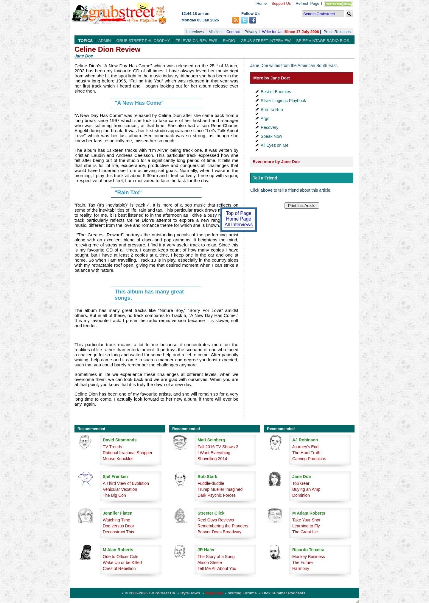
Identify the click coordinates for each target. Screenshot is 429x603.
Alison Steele (210, 562)
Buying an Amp (306, 489)
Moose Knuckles (118, 458)
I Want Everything (214, 452)
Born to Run (272, 109)
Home (262, 3)
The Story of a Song (216, 556)
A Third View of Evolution (126, 483)
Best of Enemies (276, 91)
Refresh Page (307, 3)
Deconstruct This (118, 531)
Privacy (251, 31)
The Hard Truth (306, 452)
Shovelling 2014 (212, 458)
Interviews (195, 31)
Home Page (238, 218)
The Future (302, 562)
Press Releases (337, 31)
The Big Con (114, 495)
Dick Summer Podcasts (283, 593)
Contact (233, 31)
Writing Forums (242, 593)
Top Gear (301, 483)
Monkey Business (308, 556)
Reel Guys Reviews (216, 520)
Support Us (281, 3)
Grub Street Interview (266, 40)
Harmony (300, 568)
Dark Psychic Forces (217, 495)
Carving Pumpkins (309, 458)
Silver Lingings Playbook (283, 100)
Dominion (301, 495)
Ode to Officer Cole (121, 556)
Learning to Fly (306, 526)
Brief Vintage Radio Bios (322, 40)
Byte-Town (190, 593)
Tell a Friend (265, 178)
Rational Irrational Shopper (128, 452)
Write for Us (272, 31)
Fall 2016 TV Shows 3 (218, 446)
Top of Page (238, 213)
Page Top (214, 593)
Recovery (269, 127)
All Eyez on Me (274, 145)
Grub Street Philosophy (143, 40)
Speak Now (271, 136)
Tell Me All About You (217, 568)
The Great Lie (305, 531)
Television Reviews (196, 40)
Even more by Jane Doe (276, 161)
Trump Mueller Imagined (220, 489)
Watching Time (116, 520)
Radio (229, 40)
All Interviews (239, 224)
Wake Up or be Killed (122, 562)
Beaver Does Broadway (219, 531)
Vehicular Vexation (120, 489)
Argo (265, 118)
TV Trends (112, 446)
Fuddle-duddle (211, 483)
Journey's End (305, 446)
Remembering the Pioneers (223, 526)
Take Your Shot (306, 520)
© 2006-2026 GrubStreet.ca (150, 593)
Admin (104, 40)
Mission (215, 31)
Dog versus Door (118, 526)
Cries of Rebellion (119, 568)
